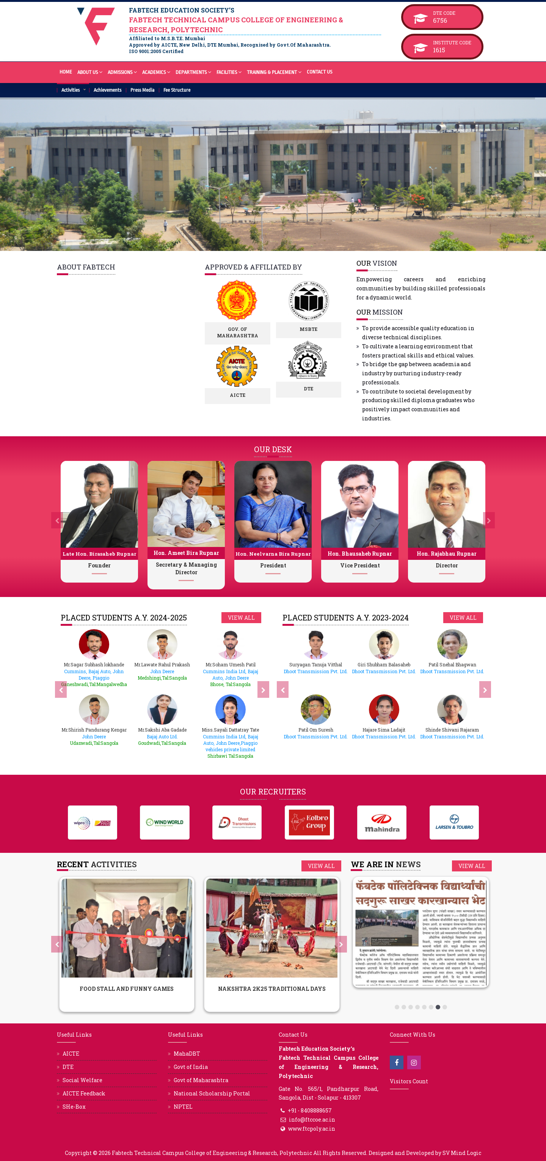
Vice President (360, 565)
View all (241, 617)
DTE (317, 388)
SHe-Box (74, 1106)
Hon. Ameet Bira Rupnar (186, 552)
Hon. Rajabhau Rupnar (447, 553)
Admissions (122, 71)
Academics (156, 71)
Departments (193, 71)
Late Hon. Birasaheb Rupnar (99, 553)
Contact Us (319, 72)
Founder (99, 565)
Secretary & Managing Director (186, 568)
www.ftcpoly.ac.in (311, 1128)
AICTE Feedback (84, 1093)
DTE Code (452, 13)
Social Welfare (82, 1080)
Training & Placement (274, 71)
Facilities (229, 71)
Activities (70, 90)
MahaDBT (187, 1053)
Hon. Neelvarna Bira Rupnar (273, 553)
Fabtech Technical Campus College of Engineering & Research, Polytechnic (212, 1152)
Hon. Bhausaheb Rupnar (360, 553)
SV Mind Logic (461, 1152)
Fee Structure (176, 90)
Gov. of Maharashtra (245, 332)
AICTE (245, 395)
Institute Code (452, 42)
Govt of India (191, 1066)
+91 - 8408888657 (310, 1110)
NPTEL (183, 1106)
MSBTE (317, 329)
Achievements (107, 90)
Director (447, 565)
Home (66, 72)
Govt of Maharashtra (201, 1080)
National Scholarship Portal (212, 1093)
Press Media (142, 90)
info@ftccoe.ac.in (312, 1119)
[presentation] (57, 520)
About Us (89, 71)
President (273, 565)
